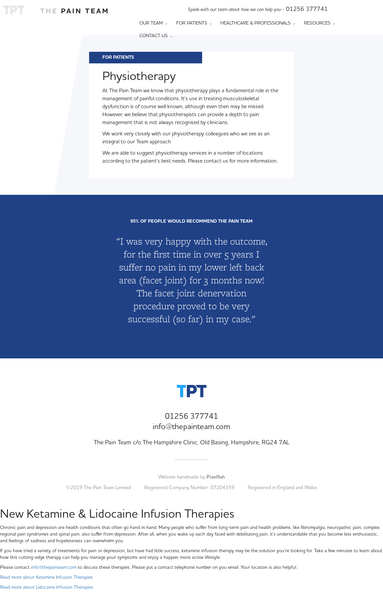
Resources (319, 23)
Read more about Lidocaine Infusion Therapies (46, 587)
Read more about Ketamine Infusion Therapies (46, 577)
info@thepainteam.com (191, 426)
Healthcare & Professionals (258, 23)
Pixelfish (215, 477)
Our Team (153, 23)
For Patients (194, 23)
